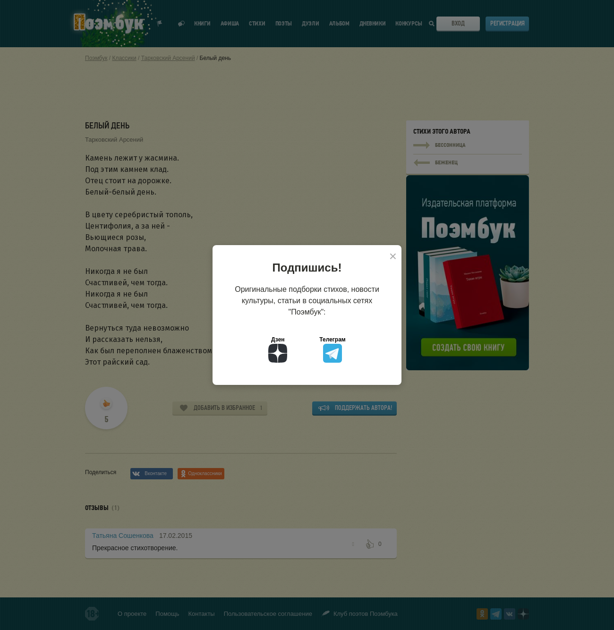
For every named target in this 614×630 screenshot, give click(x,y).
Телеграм (332, 349)
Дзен (277, 349)
